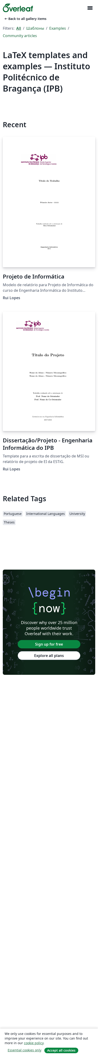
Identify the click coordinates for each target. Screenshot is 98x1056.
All (18, 28)
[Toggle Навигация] (90, 8)
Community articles (20, 35)
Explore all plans (49, 655)
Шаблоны (35, 28)
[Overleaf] (18, 8)
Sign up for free (49, 644)
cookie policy (33, 1043)
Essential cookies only (24, 1050)
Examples (57, 28)
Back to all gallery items (25, 18)
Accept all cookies (61, 1050)
